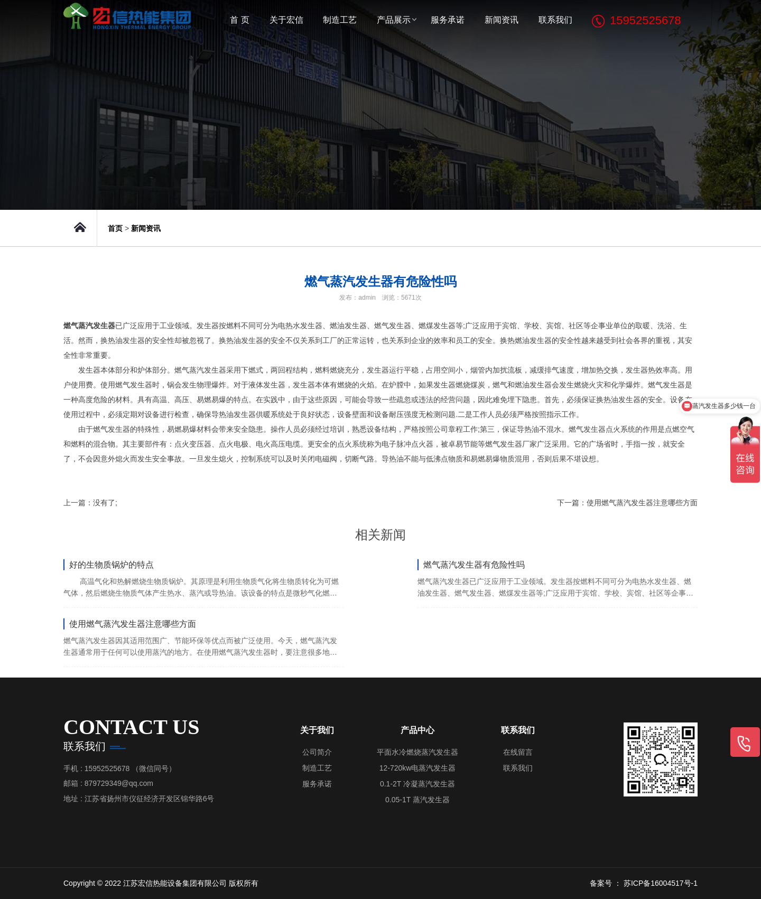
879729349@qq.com (119, 783)
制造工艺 (340, 19)
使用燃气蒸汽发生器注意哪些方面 (642, 502)
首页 (115, 228)
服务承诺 (448, 19)
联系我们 (555, 19)
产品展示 (394, 19)
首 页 (239, 19)
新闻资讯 (501, 19)
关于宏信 (286, 19)
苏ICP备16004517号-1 (661, 883)
